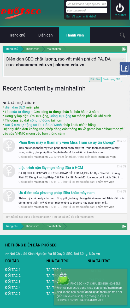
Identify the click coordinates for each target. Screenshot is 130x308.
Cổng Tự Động (60, 116)
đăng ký (90, 292)
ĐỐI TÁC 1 (13, 269)
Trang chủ (17, 35)
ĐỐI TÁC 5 (13, 293)
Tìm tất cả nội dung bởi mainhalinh (27, 217)
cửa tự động (20, 112)
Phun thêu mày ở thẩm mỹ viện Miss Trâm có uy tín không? (67, 142)
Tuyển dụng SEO (111, 79)
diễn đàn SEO (15, 107)
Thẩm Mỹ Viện (106, 157)
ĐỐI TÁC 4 (13, 287)
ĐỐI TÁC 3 (13, 281)
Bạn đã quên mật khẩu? (81, 16)
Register (120, 15)
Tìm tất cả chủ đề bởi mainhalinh (73, 217)
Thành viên (75, 35)
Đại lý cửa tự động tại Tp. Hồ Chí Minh (33, 125)
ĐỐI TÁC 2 (13, 275)
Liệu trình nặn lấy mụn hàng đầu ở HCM (51, 168)
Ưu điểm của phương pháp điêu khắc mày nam (56, 193)
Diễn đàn (95, 79)
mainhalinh (41, 157)
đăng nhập (115, 287)
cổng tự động (40, 120)
